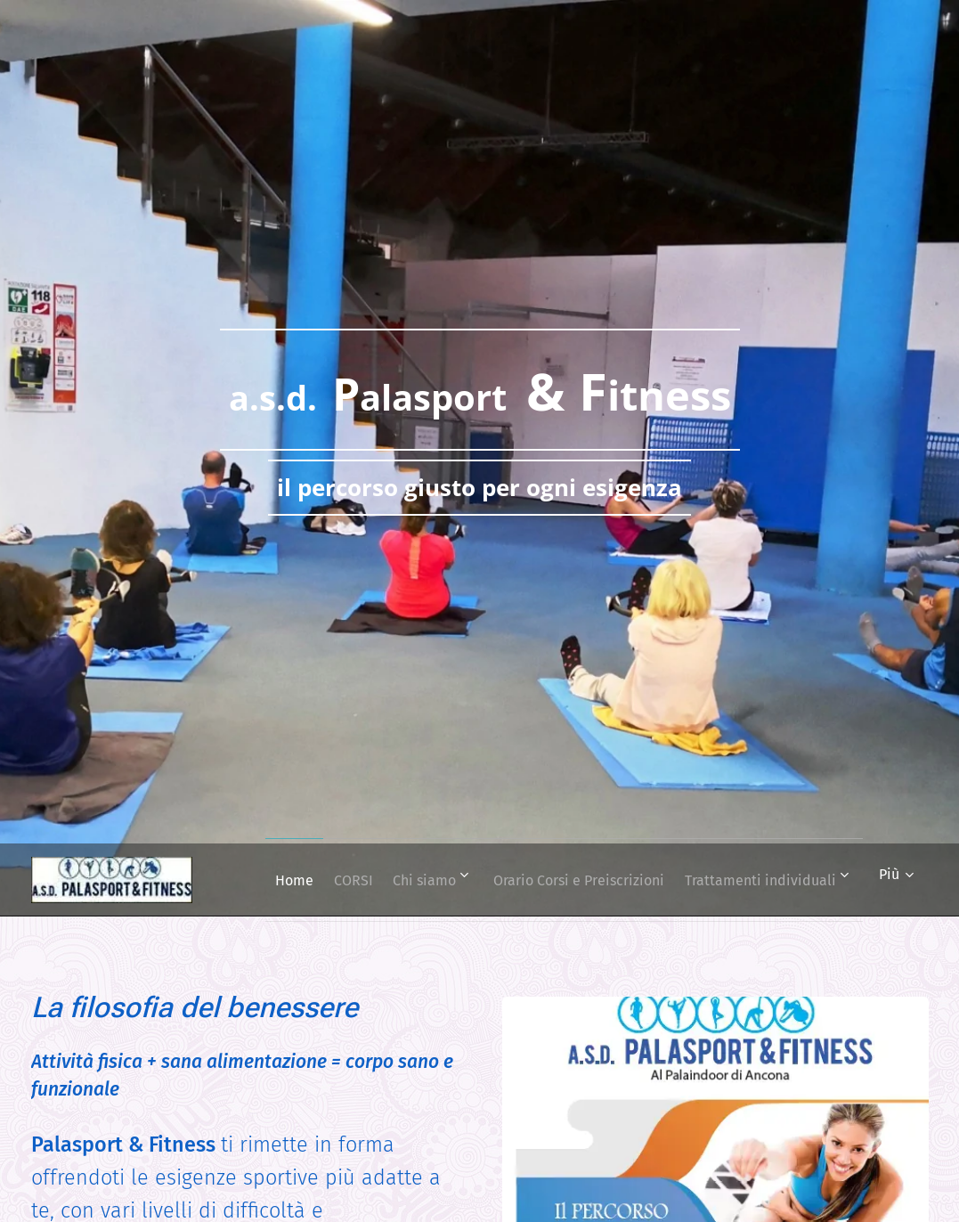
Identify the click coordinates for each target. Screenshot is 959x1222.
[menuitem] (445, 879)
